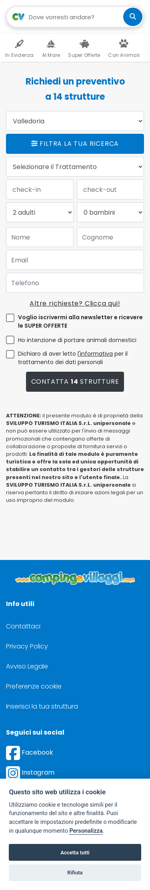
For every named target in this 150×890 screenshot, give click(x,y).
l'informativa (95, 354)
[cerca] (133, 16)
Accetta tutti (75, 853)
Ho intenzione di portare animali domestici (77, 340)
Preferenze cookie (34, 686)
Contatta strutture (75, 381)
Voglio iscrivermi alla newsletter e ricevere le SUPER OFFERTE (80, 321)
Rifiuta (74, 873)
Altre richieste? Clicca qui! (75, 303)
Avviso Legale (27, 666)
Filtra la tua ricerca (75, 143)
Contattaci (23, 626)
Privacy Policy (27, 646)
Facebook (29, 752)
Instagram (30, 772)
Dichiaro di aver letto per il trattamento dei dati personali (73, 358)
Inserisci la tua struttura (42, 706)
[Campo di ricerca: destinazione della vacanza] (75, 17)
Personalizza (85, 831)
